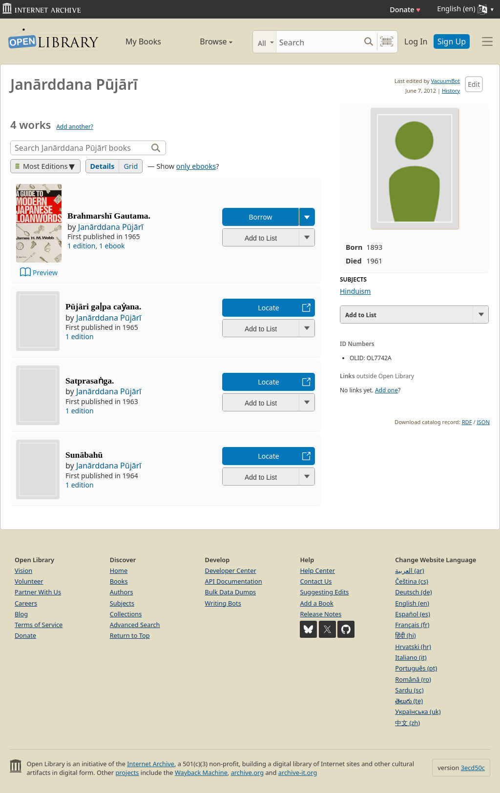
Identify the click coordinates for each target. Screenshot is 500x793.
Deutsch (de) (413, 592)
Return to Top (130, 635)
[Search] (318, 41)
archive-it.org (297, 772)
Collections (126, 614)
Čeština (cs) (411, 581)
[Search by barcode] (387, 42)
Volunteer (29, 581)
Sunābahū (84, 455)
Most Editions (41, 166)
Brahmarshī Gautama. (108, 216)
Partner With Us (38, 592)
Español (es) (412, 614)
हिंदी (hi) (405, 635)
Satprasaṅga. (89, 381)
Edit (474, 84)
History (451, 90)
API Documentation (233, 581)
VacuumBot (445, 80)
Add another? (74, 126)
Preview (45, 272)
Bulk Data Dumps (230, 592)
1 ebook (112, 245)
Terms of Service (38, 624)
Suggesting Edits (324, 592)
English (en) (412, 603)
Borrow (260, 217)
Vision (23, 570)
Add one (386, 390)
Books (119, 581)
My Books (143, 41)
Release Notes (320, 614)
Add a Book (316, 603)
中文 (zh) (407, 722)
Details (102, 166)
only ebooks (196, 166)
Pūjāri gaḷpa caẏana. (103, 306)
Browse (206, 41)
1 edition (81, 245)
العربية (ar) (409, 570)
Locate (268, 307)
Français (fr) (412, 624)
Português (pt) (416, 668)
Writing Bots (223, 603)
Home (118, 570)
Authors (121, 592)
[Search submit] (368, 42)
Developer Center (230, 570)
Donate (405, 9)
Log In (415, 41)
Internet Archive (150, 763)
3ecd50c (473, 767)
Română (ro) (413, 679)
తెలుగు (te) (409, 700)
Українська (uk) (417, 711)
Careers (26, 603)
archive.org (247, 772)
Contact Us (316, 581)
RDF (467, 422)
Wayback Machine (201, 772)
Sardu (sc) (409, 690)
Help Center (317, 570)
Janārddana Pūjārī (111, 227)
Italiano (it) (411, 657)
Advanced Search (135, 624)
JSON (483, 422)
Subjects (122, 603)
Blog (21, 614)
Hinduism (355, 291)
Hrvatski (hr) (413, 646)
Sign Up (452, 41)
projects (127, 772)
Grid (131, 166)
